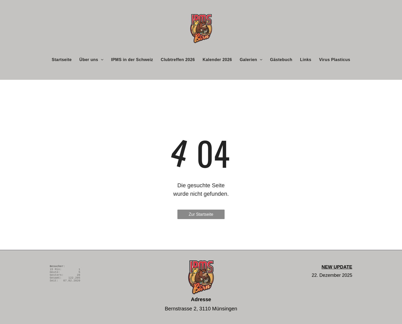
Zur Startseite (201, 214)
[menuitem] (62, 59)
